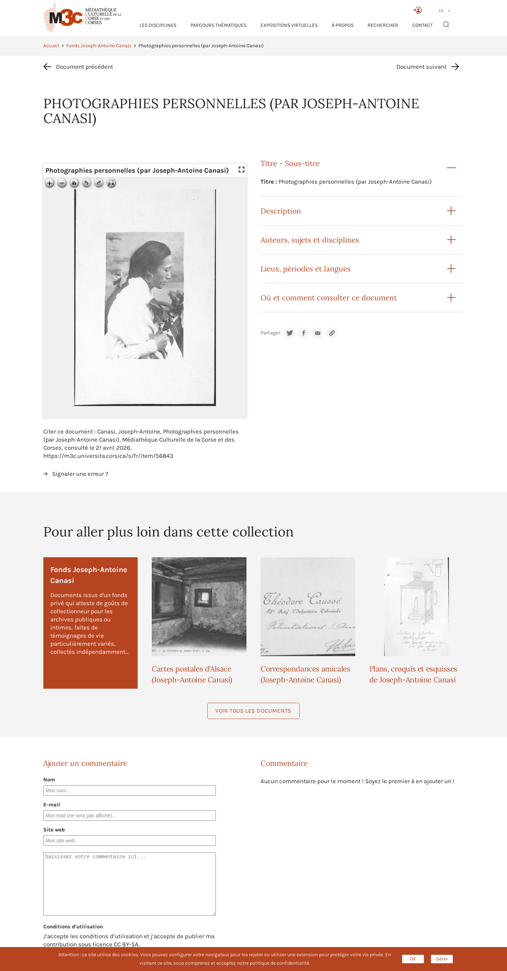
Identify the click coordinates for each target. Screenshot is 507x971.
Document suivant (421, 66)
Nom (49, 779)
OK (413, 959)
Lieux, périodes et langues (306, 269)
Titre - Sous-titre (290, 163)
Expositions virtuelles (289, 25)
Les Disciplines (157, 25)
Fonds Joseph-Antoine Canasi (98, 46)
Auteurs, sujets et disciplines (310, 240)
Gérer (442, 959)
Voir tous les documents (253, 710)
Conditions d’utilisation (73, 926)
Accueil (51, 46)
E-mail (51, 804)
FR (441, 10)
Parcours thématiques (218, 25)
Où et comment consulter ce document (329, 297)
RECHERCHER (383, 25)
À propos (342, 25)
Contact (422, 25)
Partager (270, 333)
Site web (54, 829)
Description (281, 211)
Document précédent (84, 66)
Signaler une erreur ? (80, 473)
